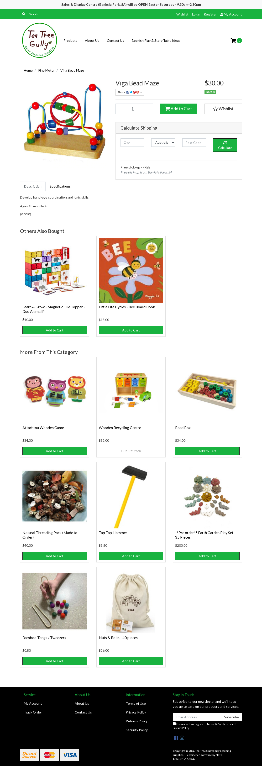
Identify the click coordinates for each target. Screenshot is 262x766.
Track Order (33, 712)
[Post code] (194, 142)
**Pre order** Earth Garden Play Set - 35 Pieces (205, 534)
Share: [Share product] (129, 92)
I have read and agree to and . (204, 726)
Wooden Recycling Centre (120, 427)
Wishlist (182, 14)
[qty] (132, 142)
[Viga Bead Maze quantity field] (134, 109)
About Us (92, 40)
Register (210, 14)
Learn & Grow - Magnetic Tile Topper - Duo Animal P (53, 309)
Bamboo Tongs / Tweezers (44, 637)
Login (196, 14)
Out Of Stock (131, 451)
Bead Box (183, 427)
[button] (223, 109)
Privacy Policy (136, 712)
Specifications (60, 186)
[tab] (33, 186)
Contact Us (115, 40)
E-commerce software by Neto (203, 754)
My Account (33, 703)
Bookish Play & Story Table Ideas (156, 40)
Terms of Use (136, 703)
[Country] (163, 142)
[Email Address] (197, 717)
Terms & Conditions (219, 724)
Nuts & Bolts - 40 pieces (118, 637)
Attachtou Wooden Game (43, 427)
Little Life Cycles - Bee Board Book (127, 306)
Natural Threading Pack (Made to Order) (49, 534)
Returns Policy (136, 721)
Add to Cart (178, 108)
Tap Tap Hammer (113, 532)
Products (70, 40)
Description (33, 186)
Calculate (225, 145)
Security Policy (137, 730)
